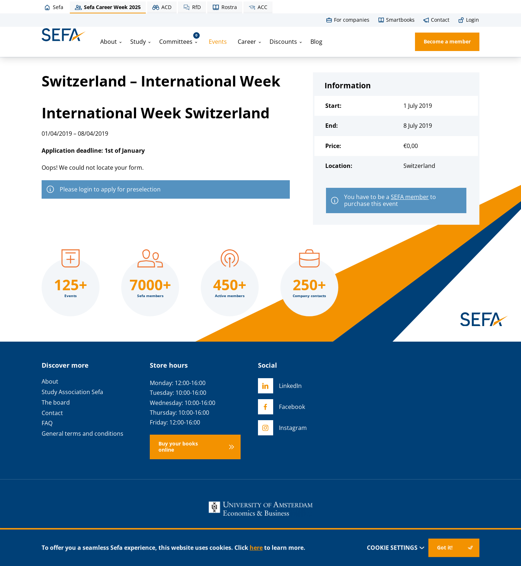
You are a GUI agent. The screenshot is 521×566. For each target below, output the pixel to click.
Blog (316, 42)
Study (138, 42)
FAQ (47, 423)
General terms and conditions (82, 433)
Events (218, 42)
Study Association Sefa (72, 392)
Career (247, 42)
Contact (52, 413)
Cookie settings (396, 548)
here (256, 548)
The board (56, 402)
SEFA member (410, 197)
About (108, 42)
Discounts (283, 42)
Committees (179, 39)
